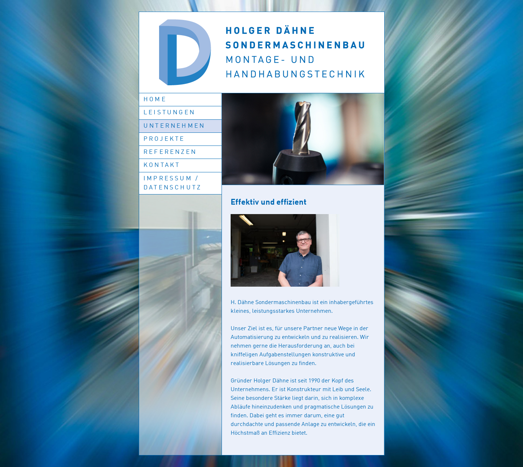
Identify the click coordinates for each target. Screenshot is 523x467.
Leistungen (169, 113)
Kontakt (161, 165)
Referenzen (170, 152)
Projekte (164, 139)
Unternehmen (174, 126)
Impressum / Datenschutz (172, 183)
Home (155, 100)
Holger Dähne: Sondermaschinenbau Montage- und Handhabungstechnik (261, 52)
